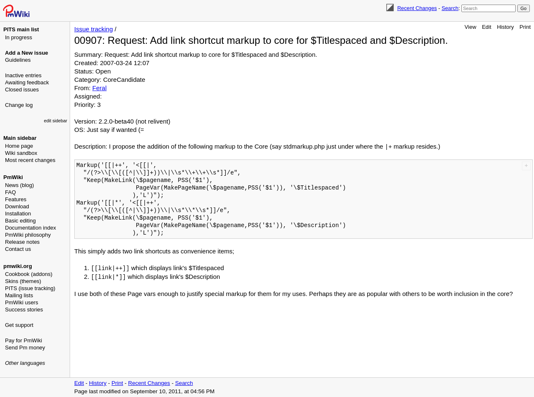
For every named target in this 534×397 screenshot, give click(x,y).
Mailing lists (19, 295)
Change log (19, 105)
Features (15, 199)
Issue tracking (93, 29)
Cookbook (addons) (28, 274)
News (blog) (19, 185)
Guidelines (17, 60)
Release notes (22, 242)
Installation (18, 213)
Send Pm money (25, 347)
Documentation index (30, 228)
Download (17, 206)
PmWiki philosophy (28, 235)
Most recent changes (30, 160)
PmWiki (13, 177)
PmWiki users (21, 302)
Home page (19, 146)
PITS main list (21, 29)
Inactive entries (23, 75)
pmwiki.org (17, 266)
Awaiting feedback (27, 82)
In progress (18, 37)
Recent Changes (417, 8)
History (505, 27)
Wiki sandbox (21, 153)
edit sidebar (55, 120)
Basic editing (20, 220)
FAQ (10, 192)
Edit (486, 27)
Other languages (25, 363)
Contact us (18, 249)
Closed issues (22, 89)
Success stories (24, 309)
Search (449, 8)
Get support (19, 325)
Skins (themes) (23, 281)
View (470, 27)
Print (525, 27)
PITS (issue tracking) (30, 288)
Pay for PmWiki (23, 340)
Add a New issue (26, 53)
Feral (99, 87)
